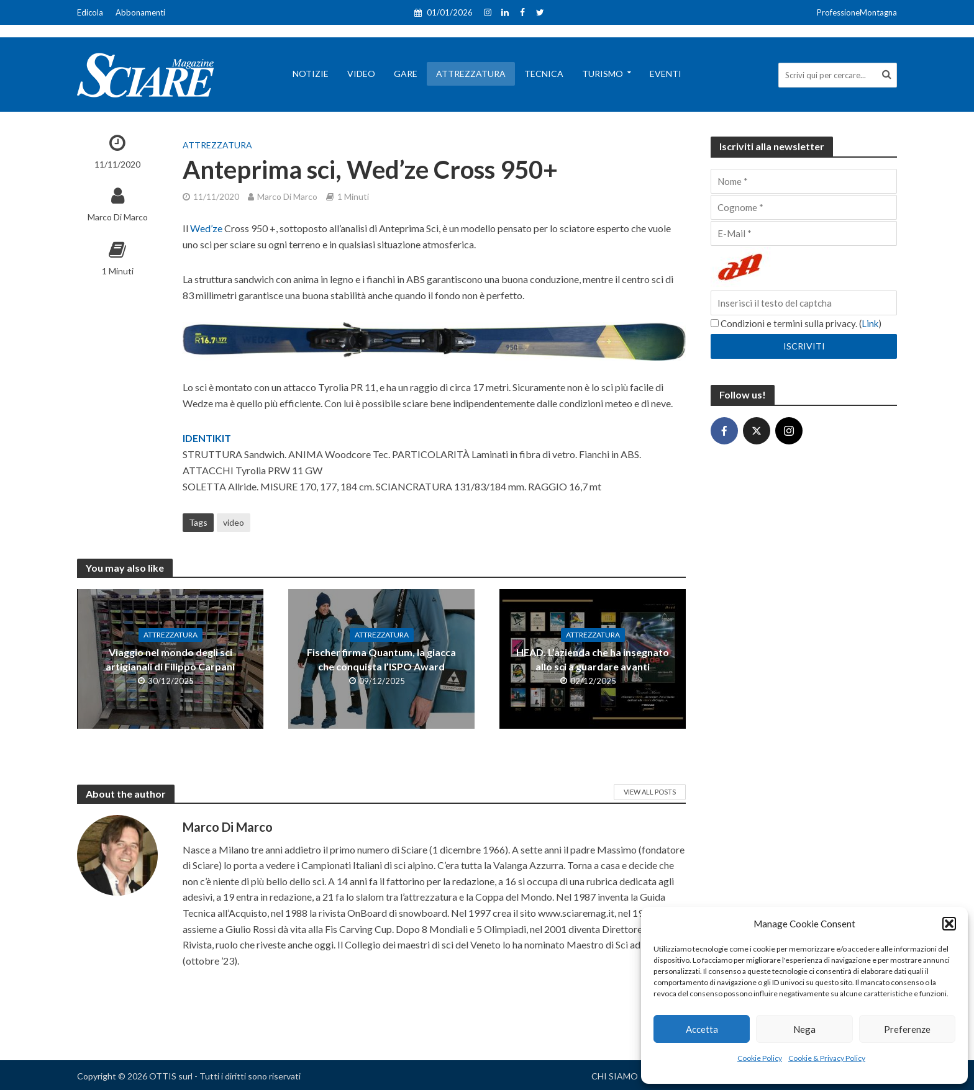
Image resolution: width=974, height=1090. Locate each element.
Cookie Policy (759, 1058)
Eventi (665, 73)
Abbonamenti (140, 12)
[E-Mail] (804, 233)
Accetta (702, 1029)
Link (870, 323)
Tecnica (543, 73)
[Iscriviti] (804, 346)
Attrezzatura (471, 73)
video (233, 522)
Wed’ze (207, 228)
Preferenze (907, 1029)
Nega (804, 1029)
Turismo (602, 73)
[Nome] (804, 181)
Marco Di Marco (118, 217)
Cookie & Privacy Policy (826, 1058)
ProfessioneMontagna (857, 12)
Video (361, 73)
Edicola (90, 12)
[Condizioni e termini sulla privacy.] (715, 323)
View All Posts (650, 792)
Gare (405, 73)
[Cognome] (804, 207)
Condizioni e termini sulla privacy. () (796, 323)
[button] (949, 923)
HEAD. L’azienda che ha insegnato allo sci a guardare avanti (592, 659)
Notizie (311, 73)
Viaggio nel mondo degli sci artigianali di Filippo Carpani (170, 659)
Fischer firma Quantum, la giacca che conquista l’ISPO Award (381, 659)
